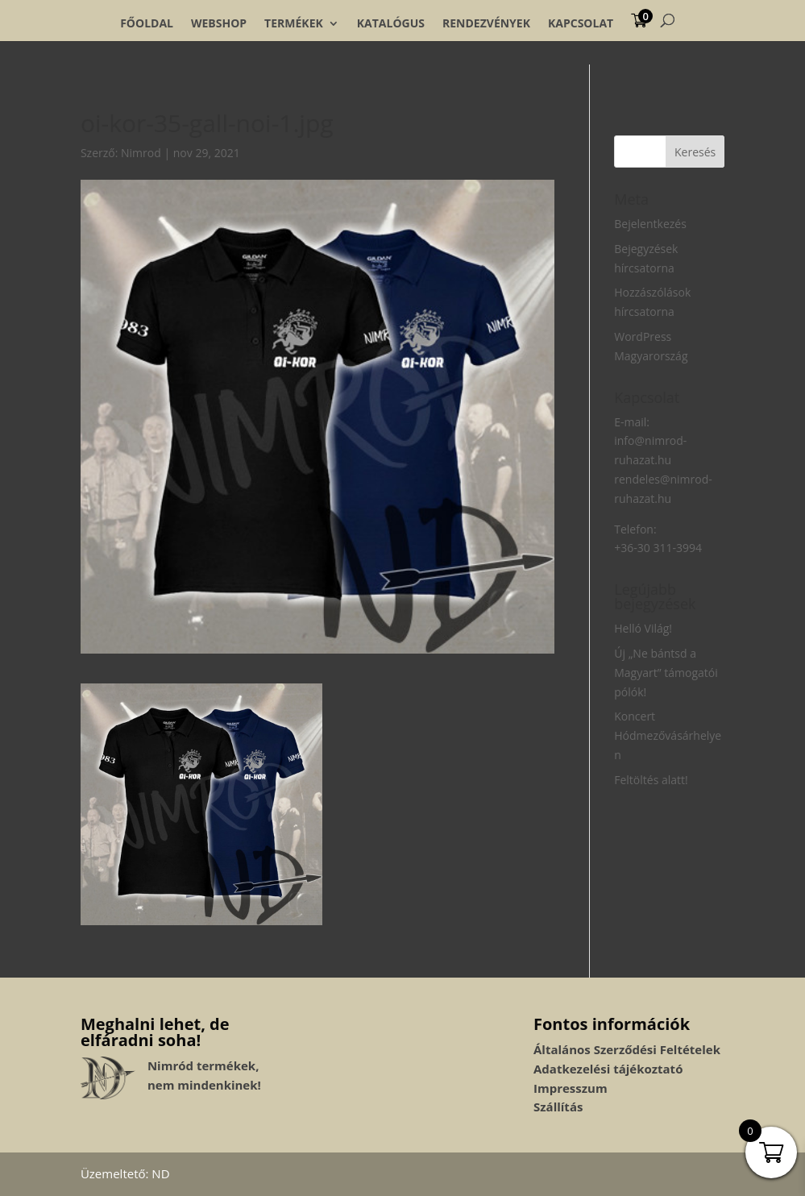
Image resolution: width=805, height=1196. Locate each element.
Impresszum (570, 1088)
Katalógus (391, 23)
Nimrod (141, 152)
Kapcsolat (580, 23)
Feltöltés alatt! (651, 779)
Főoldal (146, 23)
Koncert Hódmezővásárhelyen (667, 735)
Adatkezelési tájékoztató (608, 1069)
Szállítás (558, 1106)
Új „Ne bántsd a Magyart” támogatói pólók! (665, 673)
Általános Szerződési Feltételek (626, 1049)
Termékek (293, 23)
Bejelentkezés (650, 223)
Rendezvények (486, 23)
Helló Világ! (643, 628)
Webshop (219, 23)
